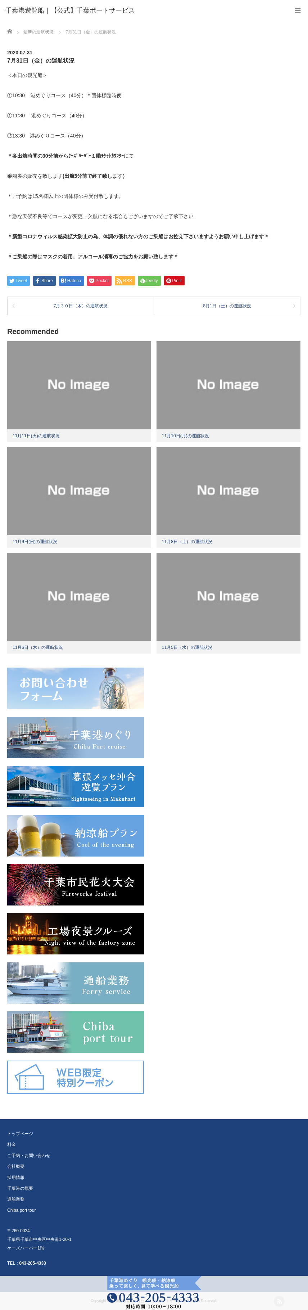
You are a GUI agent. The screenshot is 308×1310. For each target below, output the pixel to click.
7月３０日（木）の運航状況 (81, 305)
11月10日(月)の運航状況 (185, 435)
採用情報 (15, 1177)
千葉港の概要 (20, 1188)
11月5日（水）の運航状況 (187, 647)
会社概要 (15, 1166)
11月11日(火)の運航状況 (36, 435)
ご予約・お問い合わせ (28, 1155)
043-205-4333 (32, 1263)
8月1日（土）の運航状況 (227, 305)
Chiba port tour (21, 1210)
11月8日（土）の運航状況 (187, 541)
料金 (11, 1144)
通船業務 (15, 1199)
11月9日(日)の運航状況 (35, 541)
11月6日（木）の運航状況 (38, 647)
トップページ (20, 1133)
